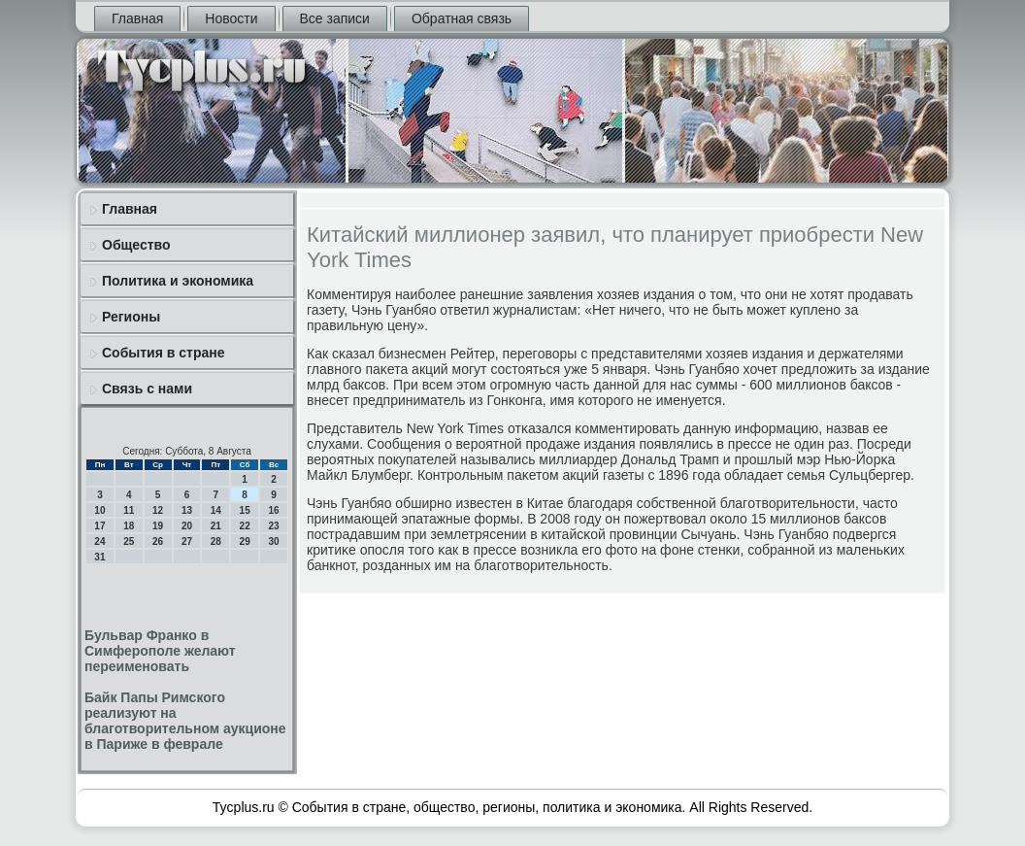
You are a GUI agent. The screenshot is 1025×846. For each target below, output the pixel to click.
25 (128, 541)
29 (245, 541)
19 (157, 526)
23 (273, 526)
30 (273, 541)
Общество (136, 245)
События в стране (163, 352)
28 (216, 541)
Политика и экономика (177, 280)
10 (99, 510)
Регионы (131, 316)
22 (245, 526)
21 (216, 526)
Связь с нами (147, 388)
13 (187, 510)
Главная (137, 18)
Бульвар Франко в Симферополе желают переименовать (160, 650)
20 (187, 526)
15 (245, 510)
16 (273, 510)
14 (216, 510)
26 (157, 541)
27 (187, 541)
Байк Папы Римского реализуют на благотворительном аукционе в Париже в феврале (185, 721)
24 (99, 541)
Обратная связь (462, 18)
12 (157, 510)
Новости (231, 18)
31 (99, 557)
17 (99, 526)
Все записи (335, 18)
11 (128, 510)
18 (128, 526)
